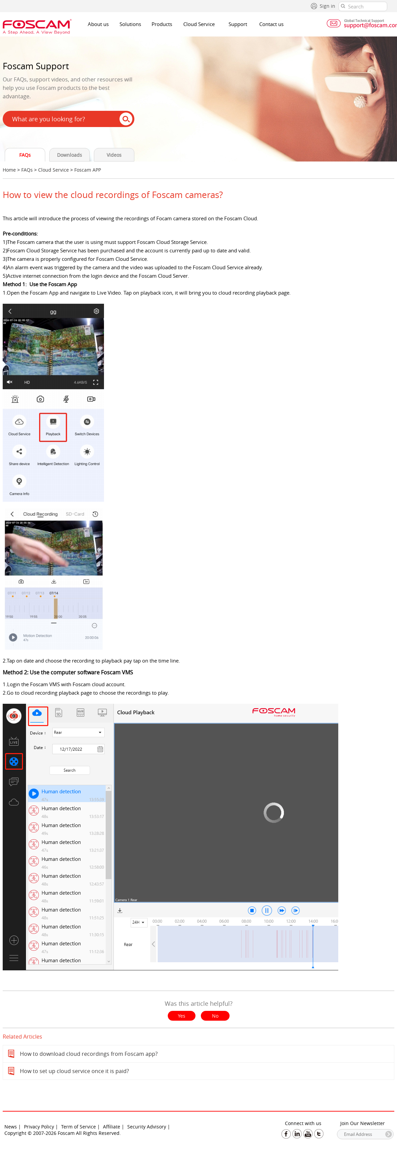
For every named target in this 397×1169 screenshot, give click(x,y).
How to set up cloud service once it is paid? (74, 1071)
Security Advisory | (148, 1126)
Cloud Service (199, 24)
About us (98, 24)
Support (238, 24)
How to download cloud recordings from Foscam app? (89, 1054)
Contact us (271, 24)
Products (162, 24)
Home (9, 170)
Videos (114, 155)
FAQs (25, 155)
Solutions (130, 24)
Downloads (69, 155)
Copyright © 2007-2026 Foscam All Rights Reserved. (62, 1133)
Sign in (327, 6)
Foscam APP (87, 170)
